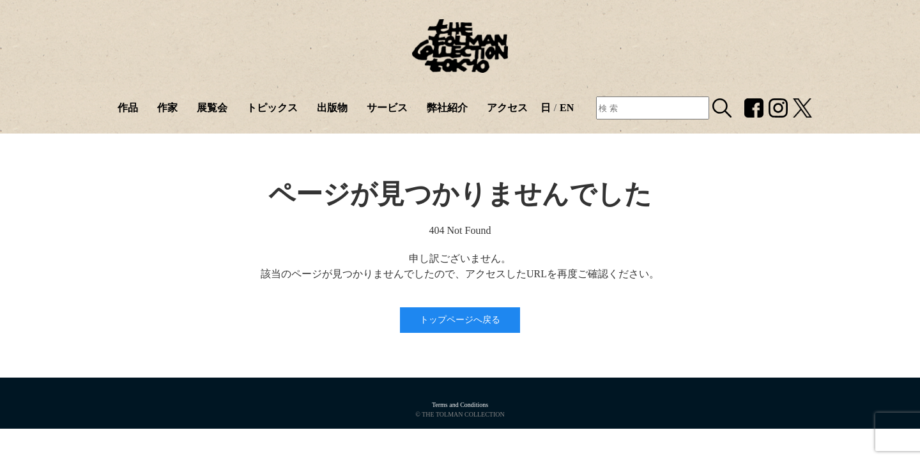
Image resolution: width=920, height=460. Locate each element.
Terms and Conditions (460, 404)
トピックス (272, 107)
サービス (387, 107)
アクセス (507, 107)
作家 (167, 107)
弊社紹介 (447, 107)
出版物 (332, 107)
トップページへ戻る (460, 320)
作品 (128, 107)
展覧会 (212, 107)
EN (567, 107)
